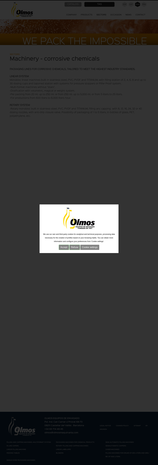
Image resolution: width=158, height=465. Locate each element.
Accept (63, 244)
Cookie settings (90, 244)
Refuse (74, 244)
